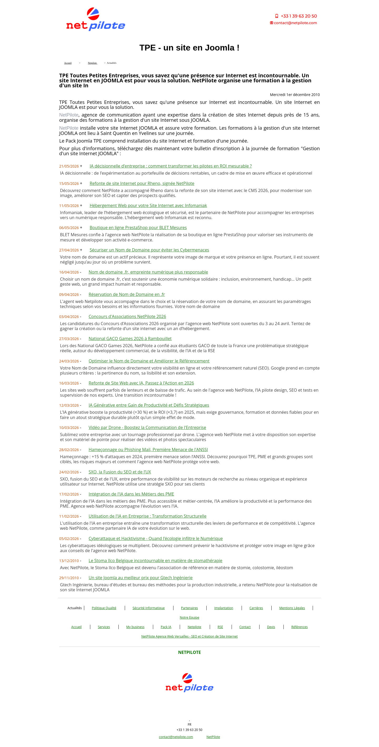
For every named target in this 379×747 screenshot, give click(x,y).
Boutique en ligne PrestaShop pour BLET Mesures (138, 227)
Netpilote (194, 627)
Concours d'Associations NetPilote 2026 (127, 316)
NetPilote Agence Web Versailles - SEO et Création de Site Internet (189, 636)
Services (104, 627)
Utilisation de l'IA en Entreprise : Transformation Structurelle (148, 516)
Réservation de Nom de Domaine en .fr (127, 294)
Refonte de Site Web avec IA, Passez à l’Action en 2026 (141, 383)
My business (135, 627)
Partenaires (189, 608)
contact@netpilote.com (176, 737)
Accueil (76, 627)
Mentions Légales (292, 608)
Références (299, 627)
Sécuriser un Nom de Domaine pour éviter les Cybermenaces (149, 250)
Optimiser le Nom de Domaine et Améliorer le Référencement (149, 361)
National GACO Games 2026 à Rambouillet (130, 338)
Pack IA (166, 627)
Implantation (223, 608)
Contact (245, 627)
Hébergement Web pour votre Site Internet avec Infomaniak (148, 205)
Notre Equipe (189, 617)
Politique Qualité (104, 608)
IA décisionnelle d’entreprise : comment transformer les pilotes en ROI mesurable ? (171, 166)
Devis (271, 627)
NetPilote (213, 737)
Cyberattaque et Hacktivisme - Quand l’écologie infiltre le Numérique (156, 538)
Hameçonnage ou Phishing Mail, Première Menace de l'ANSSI (148, 449)
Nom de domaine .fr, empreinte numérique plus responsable (148, 272)
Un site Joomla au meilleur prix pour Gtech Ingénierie (141, 578)
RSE (220, 627)
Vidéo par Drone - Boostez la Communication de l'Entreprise (147, 427)
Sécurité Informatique (149, 608)
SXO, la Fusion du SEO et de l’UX (120, 472)
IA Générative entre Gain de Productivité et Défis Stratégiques (149, 405)
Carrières (256, 608)
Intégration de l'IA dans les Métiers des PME (131, 494)
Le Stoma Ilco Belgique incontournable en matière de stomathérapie (155, 560)
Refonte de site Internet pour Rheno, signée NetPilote (142, 183)
